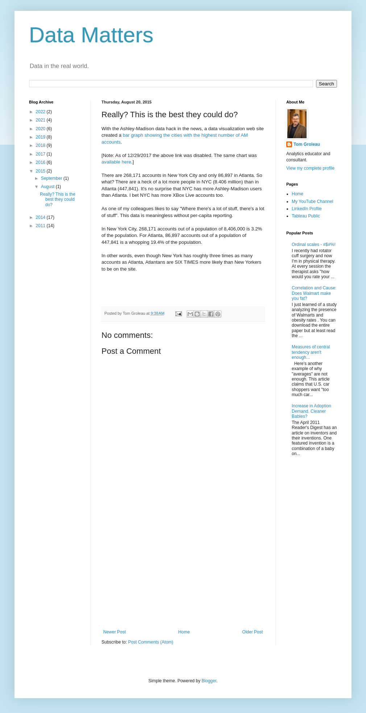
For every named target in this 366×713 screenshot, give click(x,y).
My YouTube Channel (312, 201)
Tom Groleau (307, 144)
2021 (41, 120)
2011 (41, 225)
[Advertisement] (183, 569)
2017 (41, 154)
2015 (41, 171)
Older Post (252, 632)
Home (184, 632)
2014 (41, 217)
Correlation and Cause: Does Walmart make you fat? (314, 293)
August (48, 186)
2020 (41, 128)
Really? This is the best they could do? (57, 199)
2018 (41, 145)
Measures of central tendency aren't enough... (311, 352)
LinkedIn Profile (307, 208)
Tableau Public (306, 215)
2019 (41, 137)
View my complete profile (310, 168)
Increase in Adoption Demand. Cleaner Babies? (311, 411)
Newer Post (114, 632)
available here (116, 162)
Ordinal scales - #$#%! (314, 244)
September (52, 178)
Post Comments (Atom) (150, 642)
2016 (41, 162)
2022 (41, 111)
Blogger (208, 680)
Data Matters (91, 35)
